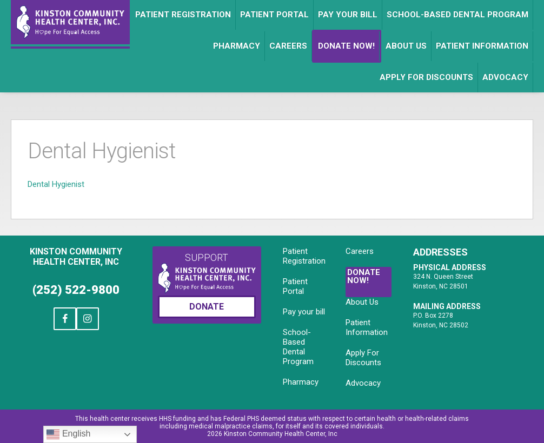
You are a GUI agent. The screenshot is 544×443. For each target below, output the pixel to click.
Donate (206, 306)
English (68, 434)
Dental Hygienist (56, 184)
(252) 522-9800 (76, 290)
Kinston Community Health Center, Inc (76, 256)
